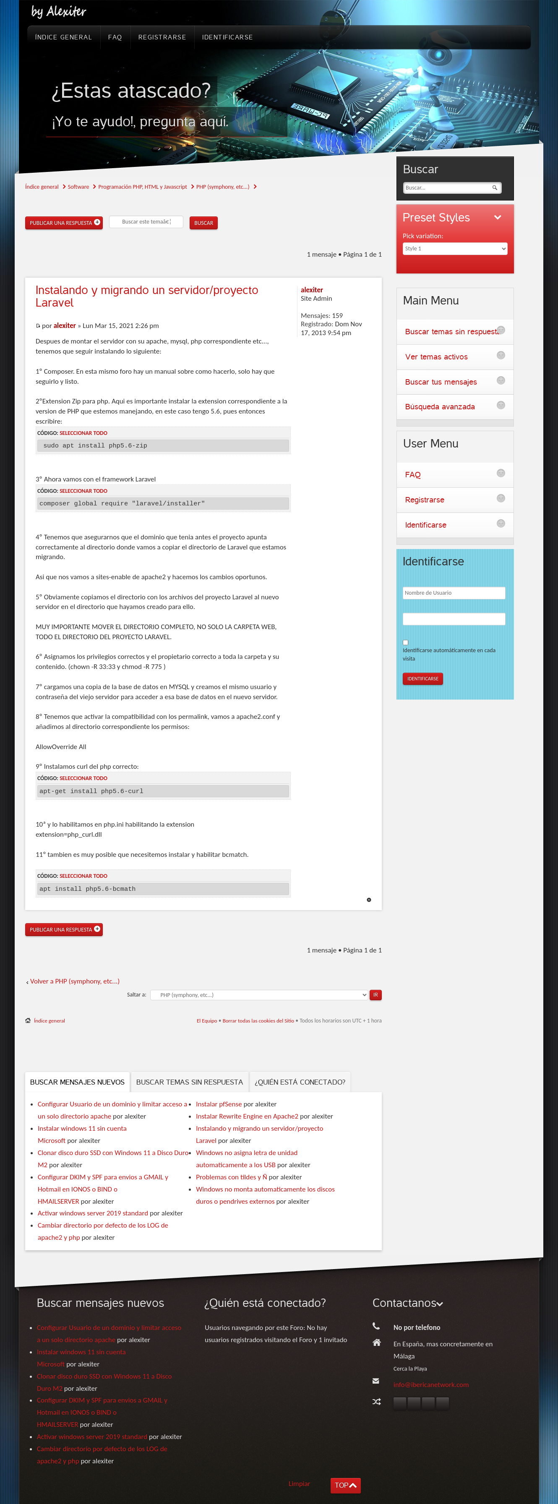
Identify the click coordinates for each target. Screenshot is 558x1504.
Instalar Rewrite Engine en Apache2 (247, 1116)
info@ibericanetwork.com (431, 1384)
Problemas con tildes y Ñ (231, 1177)
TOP (341, 1485)
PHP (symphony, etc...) (223, 186)
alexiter (65, 325)
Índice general (42, 186)
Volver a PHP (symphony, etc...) (75, 981)
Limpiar (299, 1483)
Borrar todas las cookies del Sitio (259, 1020)
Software (78, 186)
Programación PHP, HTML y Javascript (142, 186)
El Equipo (207, 1020)
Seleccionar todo (83, 433)
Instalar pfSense (219, 1104)
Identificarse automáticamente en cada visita (449, 654)
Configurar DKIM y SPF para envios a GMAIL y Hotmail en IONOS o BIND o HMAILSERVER (103, 1189)
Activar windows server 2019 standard (93, 1213)
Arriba (369, 900)
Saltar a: (136, 994)
